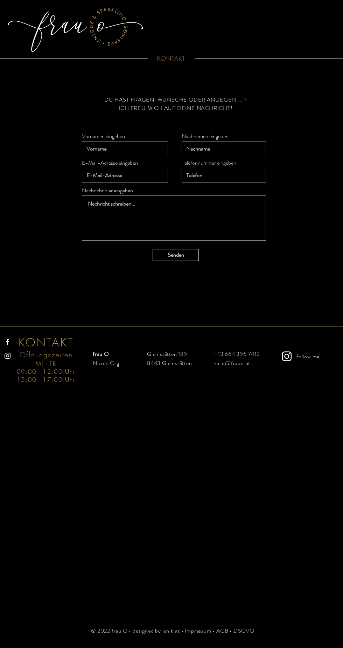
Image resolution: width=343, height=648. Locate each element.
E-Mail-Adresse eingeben (110, 163)
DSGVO (243, 631)
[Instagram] (8, 356)
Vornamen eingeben (103, 136)
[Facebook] (8, 342)
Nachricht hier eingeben (107, 190)
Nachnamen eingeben (205, 136)
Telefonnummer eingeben (209, 163)
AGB (222, 631)
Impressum (198, 631)
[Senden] (176, 255)
